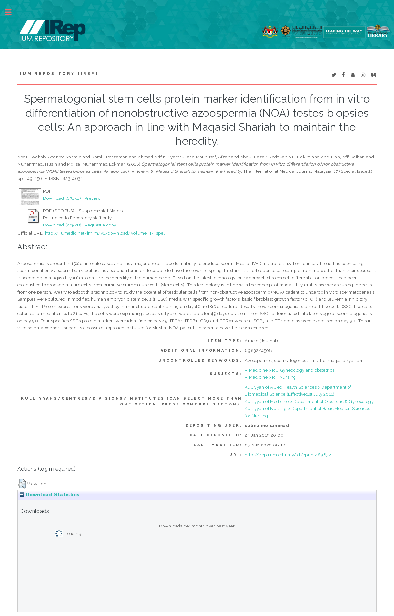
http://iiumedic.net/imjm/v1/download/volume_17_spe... (105, 233)
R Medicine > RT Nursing (270, 377)
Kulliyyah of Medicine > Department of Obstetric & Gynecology (309, 401)
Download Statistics (49, 495)
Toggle (11, 12)
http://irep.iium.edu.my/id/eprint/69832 (288, 454)
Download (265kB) (62, 224)
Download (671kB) (62, 198)
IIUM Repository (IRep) (57, 73)
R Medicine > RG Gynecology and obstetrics (289, 370)
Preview (93, 198)
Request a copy (100, 224)
